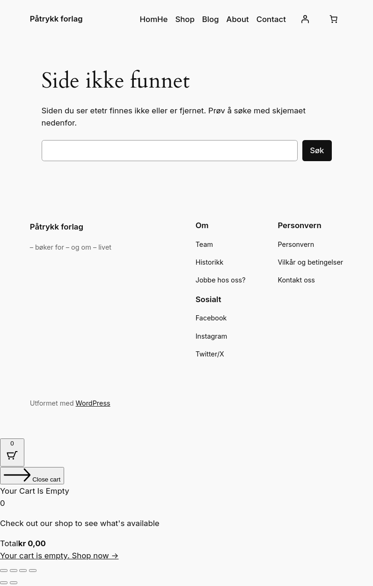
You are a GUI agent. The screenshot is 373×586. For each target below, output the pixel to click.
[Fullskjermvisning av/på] (13, 570)
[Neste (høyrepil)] (13, 582)
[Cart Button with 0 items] (12, 452)
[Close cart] (32, 475)
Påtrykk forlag (56, 18)
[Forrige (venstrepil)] (3, 582)
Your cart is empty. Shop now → (59, 555)
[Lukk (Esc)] (33, 570)
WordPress (93, 403)
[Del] (23, 570)
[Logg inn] (304, 19)
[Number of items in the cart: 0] (333, 19)
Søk (317, 150)
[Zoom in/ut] (3, 570)
